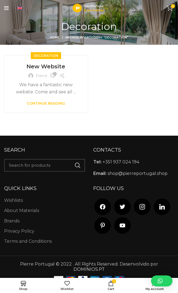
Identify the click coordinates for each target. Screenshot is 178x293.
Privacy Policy (19, 231)
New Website (45, 66)
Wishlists (13, 200)
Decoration (46, 56)
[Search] (44, 165)
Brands (12, 221)
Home (55, 37)
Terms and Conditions (28, 241)
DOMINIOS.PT (89, 269)
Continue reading (46, 103)
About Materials (21, 210)
